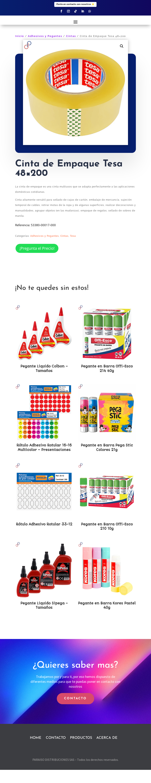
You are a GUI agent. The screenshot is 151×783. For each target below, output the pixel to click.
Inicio (19, 49)
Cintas (71, 49)
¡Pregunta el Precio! (36, 261)
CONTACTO (75, 711)
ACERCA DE (106, 751)
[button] (121, 59)
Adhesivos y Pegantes (45, 49)
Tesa (73, 249)
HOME (35, 751)
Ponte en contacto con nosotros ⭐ (75, 4)
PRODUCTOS (81, 751)
